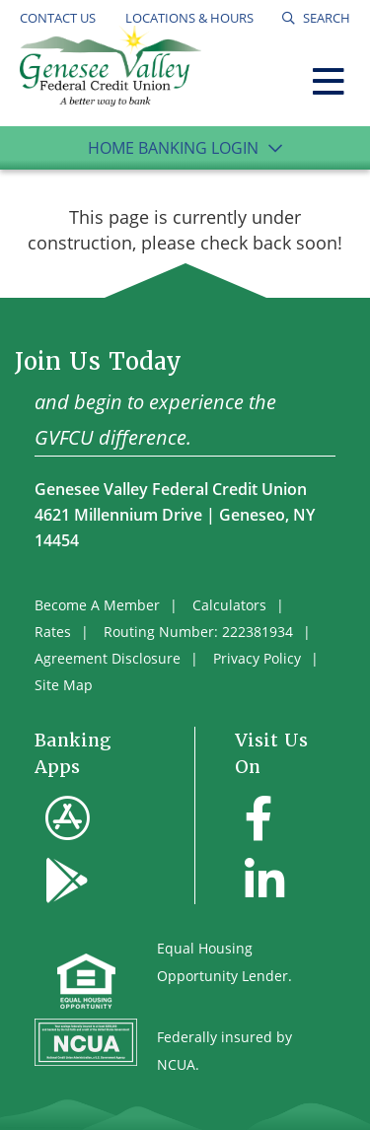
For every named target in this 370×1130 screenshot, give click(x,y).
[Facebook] (259, 818)
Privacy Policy (257, 658)
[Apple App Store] (67, 818)
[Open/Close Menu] (328, 77)
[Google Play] (67, 880)
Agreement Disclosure (108, 658)
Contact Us (58, 18)
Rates (53, 631)
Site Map (64, 684)
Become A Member (97, 605)
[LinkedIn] (264, 880)
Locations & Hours (189, 18)
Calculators (229, 605)
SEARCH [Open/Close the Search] (325, 18)
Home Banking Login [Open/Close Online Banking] (173, 148)
